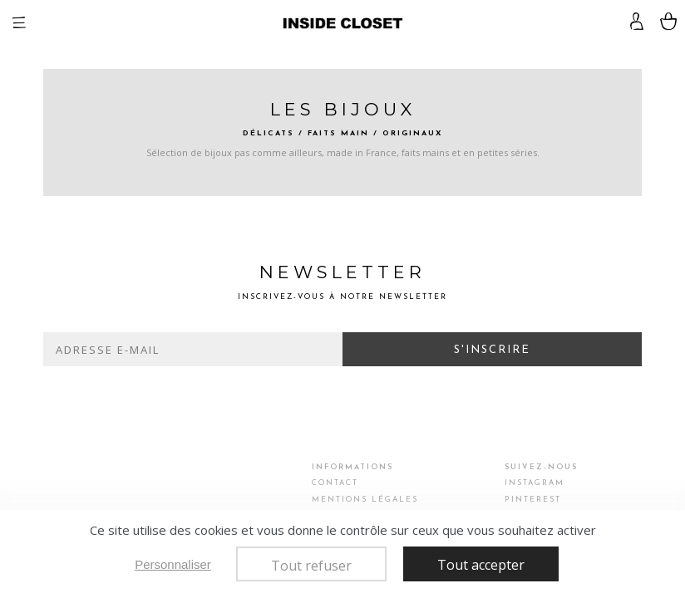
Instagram (534, 483)
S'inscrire (492, 350)
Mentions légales (365, 499)
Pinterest (533, 499)
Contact (335, 483)
